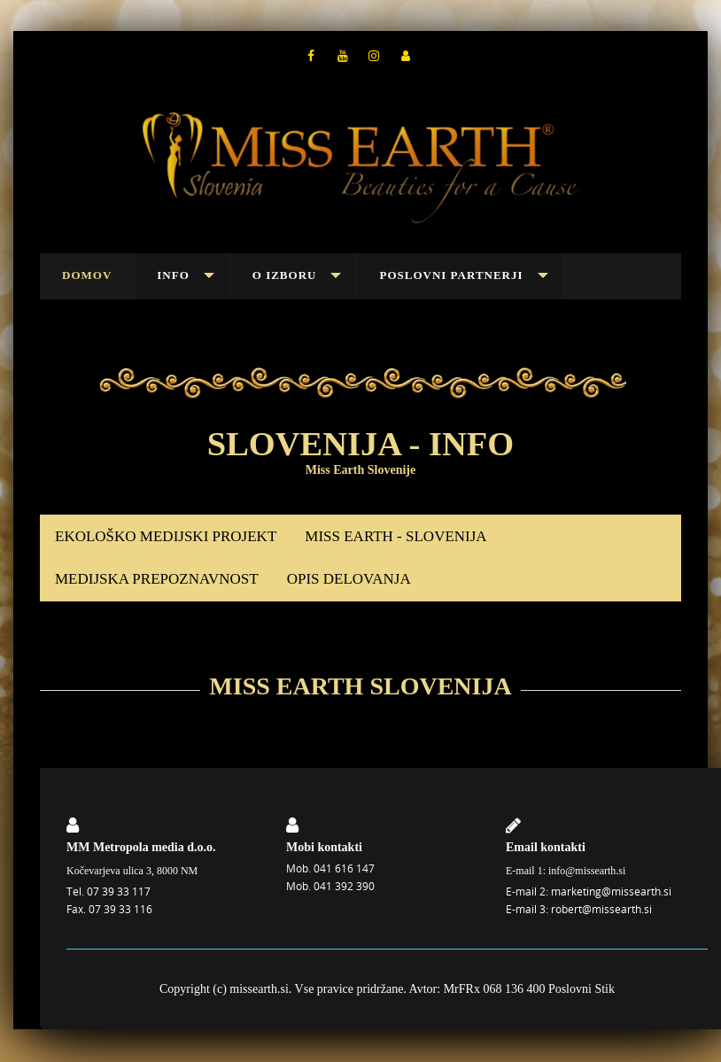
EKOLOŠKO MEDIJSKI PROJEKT (165, 536)
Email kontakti (545, 847)
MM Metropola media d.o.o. (141, 847)
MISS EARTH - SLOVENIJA (395, 536)
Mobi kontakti (324, 847)
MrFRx (462, 989)
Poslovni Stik (581, 989)
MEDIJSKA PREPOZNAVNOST (157, 578)
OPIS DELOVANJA (349, 578)
